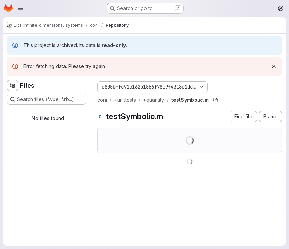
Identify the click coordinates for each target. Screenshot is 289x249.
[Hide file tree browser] (12, 85)
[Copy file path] (215, 99)
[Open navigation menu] (20, 8)
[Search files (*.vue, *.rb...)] (46, 99)
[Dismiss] (274, 66)
